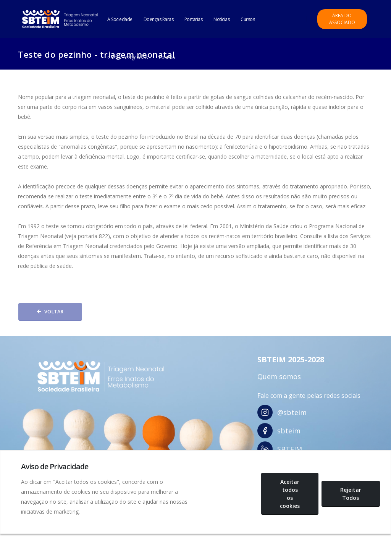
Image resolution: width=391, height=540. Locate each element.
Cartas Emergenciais (127, 57)
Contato (167, 57)
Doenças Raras (159, 19)
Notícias (221, 19)
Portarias (193, 19)
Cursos (248, 19)
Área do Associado (342, 19)
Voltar (50, 311)
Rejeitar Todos (350, 493)
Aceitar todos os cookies (290, 493)
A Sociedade (119, 19)
